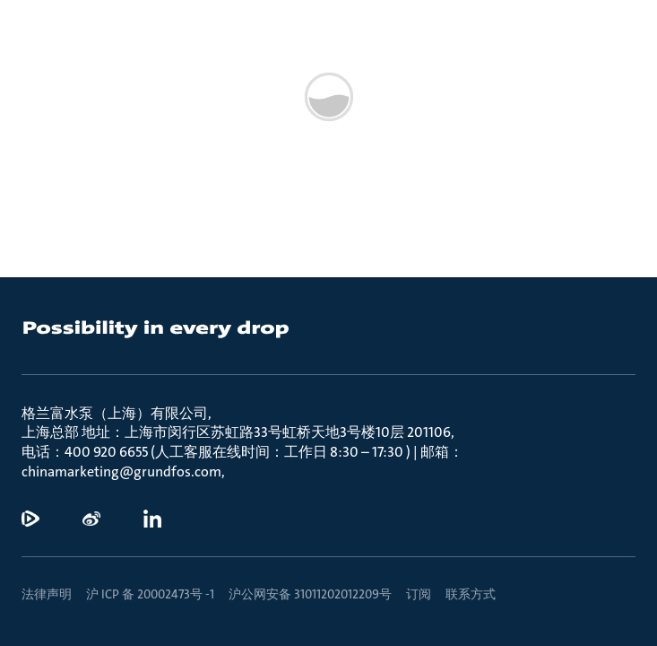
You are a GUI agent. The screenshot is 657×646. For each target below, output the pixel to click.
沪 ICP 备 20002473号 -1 (150, 594)
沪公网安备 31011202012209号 (310, 594)
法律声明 (47, 594)
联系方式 (470, 594)
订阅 (418, 594)
